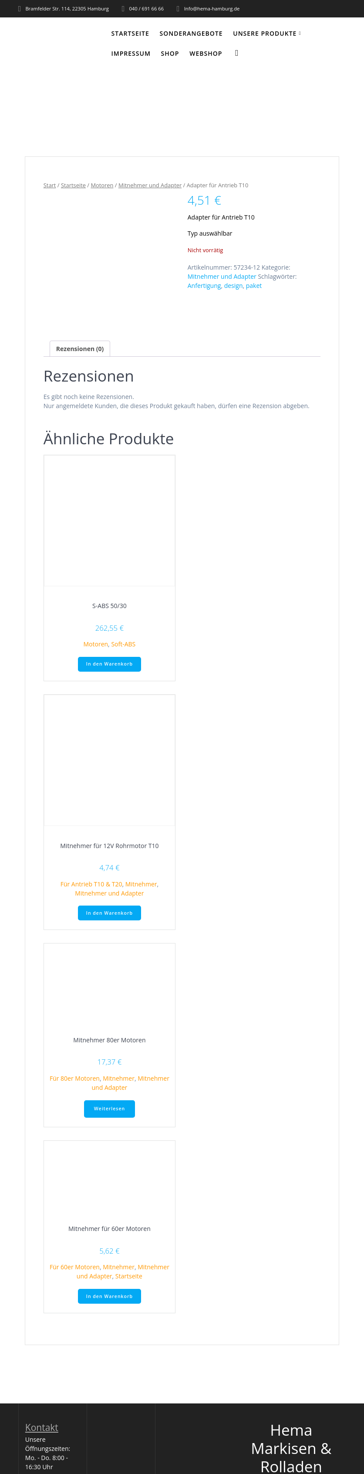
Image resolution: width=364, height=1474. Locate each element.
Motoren (102, 185)
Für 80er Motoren (75, 1078)
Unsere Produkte (265, 33)
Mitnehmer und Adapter (150, 185)
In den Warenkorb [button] (109, 664)
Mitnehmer (141, 884)
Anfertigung (204, 285)
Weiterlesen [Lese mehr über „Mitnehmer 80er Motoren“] (109, 1109)
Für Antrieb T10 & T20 (91, 884)
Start (50, 185)
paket (254, 285)
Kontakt (41, 1427)
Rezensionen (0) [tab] (80, 349)
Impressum (131, 53)
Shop (170, 53)
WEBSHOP (205, 53)
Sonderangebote (191, 33)
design (233, 285)
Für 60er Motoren (75, 1267)
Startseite (130, 33)
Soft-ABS (123, 644)
